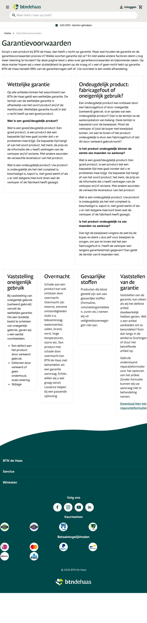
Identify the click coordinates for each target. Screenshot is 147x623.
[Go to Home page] (27, 7)
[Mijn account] (127, 7)
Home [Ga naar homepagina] (7, 33)
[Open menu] (8, 7)
